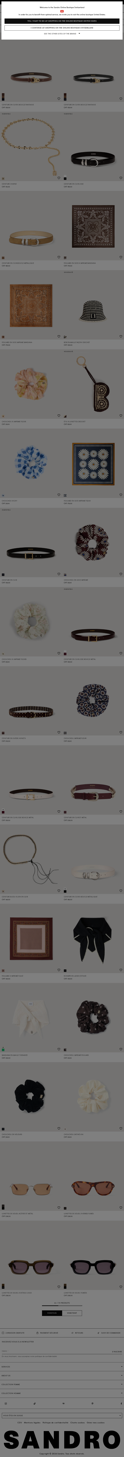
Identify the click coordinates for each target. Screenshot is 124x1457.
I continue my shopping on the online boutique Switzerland (62, 28)
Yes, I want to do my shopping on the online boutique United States (62, 21)
